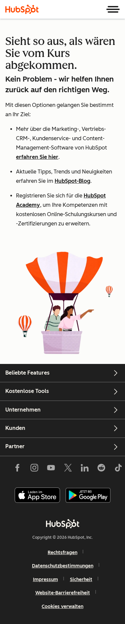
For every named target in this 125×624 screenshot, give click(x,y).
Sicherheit (81, 579)
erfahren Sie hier (37, 157)
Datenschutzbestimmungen (62, 566)
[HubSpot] (22, 9)
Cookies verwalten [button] (62, 606)
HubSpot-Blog (72, 181)
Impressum (45, 579)
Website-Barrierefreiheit (62, 593)
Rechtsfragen (62, 552)
